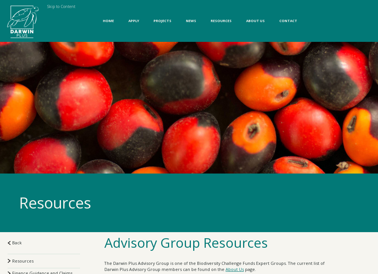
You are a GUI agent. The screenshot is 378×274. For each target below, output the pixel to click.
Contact (288, 20)
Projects (162, 20)
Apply (133, 20)
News (191, 20)
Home (108, 20)
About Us (255, 20)
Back (15, 242)
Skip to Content (61, 6)
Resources (221, 20)
